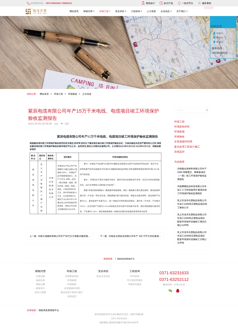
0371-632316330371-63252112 (174, 276)
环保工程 (58, 94)
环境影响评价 (182, 126)
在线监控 (179, 151)
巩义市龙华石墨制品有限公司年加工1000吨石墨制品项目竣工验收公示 (192, 204)
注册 (208, 11)
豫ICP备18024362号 (128, 322)
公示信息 (86, 94)
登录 (197, 11)
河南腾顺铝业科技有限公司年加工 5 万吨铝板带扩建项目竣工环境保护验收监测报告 (192, 190)
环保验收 (72, 94)
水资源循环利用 (183, 141)
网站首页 (74, 11)
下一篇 (132, 236)
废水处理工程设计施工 (191, 147)
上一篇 (61, 236)
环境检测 (179, 131)
